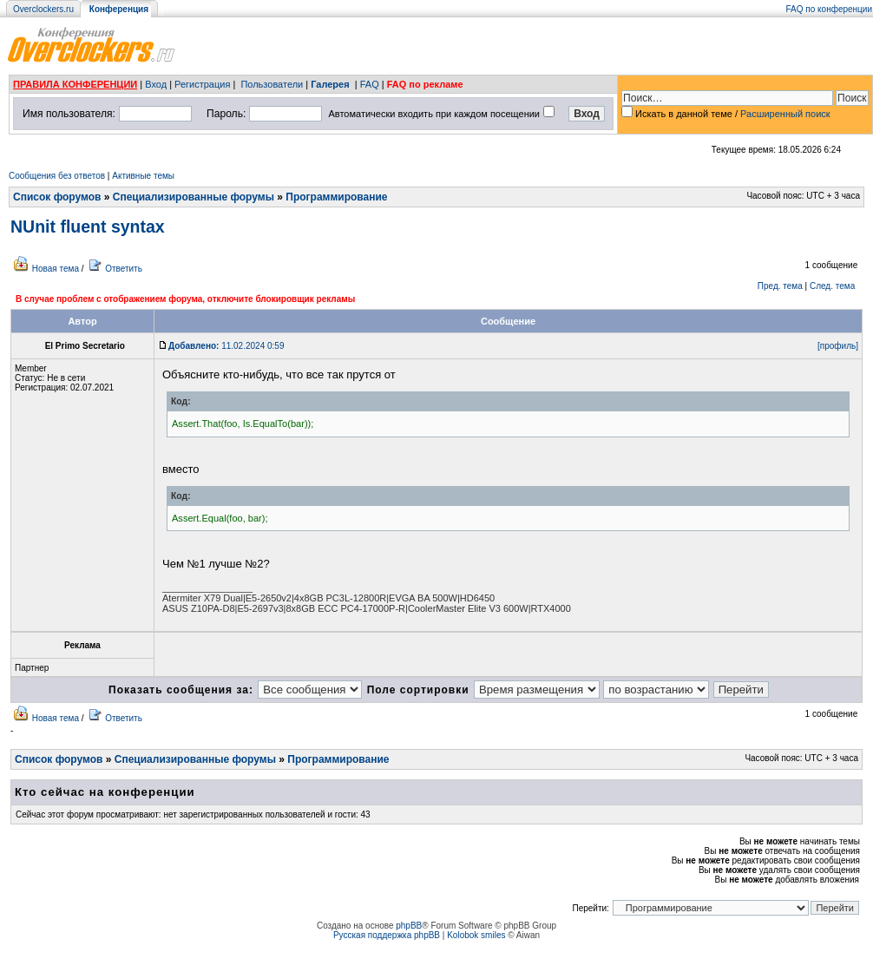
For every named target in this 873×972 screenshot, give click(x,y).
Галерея (330, 84)
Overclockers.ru (43, 9)
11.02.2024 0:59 (226, 346)
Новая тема (55, 268)
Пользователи (271, 84)
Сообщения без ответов (57, 176)
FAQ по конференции (829, 9)
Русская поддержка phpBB (386, 935)
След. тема (832, 286)
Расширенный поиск (785, 113)
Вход (156, 84)
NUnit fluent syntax (87, 226)
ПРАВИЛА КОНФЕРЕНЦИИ (75, 84)
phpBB (409, 925)
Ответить (123, 268)
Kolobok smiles (476, 935)
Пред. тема (780, 286)
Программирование (336, 197)
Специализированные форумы (193, 197)
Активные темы (143, 176)
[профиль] (837, 346)
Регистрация (202, 84)
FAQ (369, 84)
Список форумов (57, 197)
